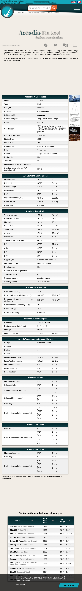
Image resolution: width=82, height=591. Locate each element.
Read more (20, 585)
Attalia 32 (22, 555)
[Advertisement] (41, 79)
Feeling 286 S (21, 545)
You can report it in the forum (40, 477)
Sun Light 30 (23, 564)
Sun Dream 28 (23, 548)
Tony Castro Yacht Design (47, 119)
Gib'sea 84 (23, 537)
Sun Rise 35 (22, 534)
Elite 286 (19, 530)
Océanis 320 (23, 526)
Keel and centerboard (53, 58)
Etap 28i (19, 552)
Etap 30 (20, 572)
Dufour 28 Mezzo (23, 541)
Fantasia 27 (22, 559)
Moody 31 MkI (22, 568)
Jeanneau (41, 115)
